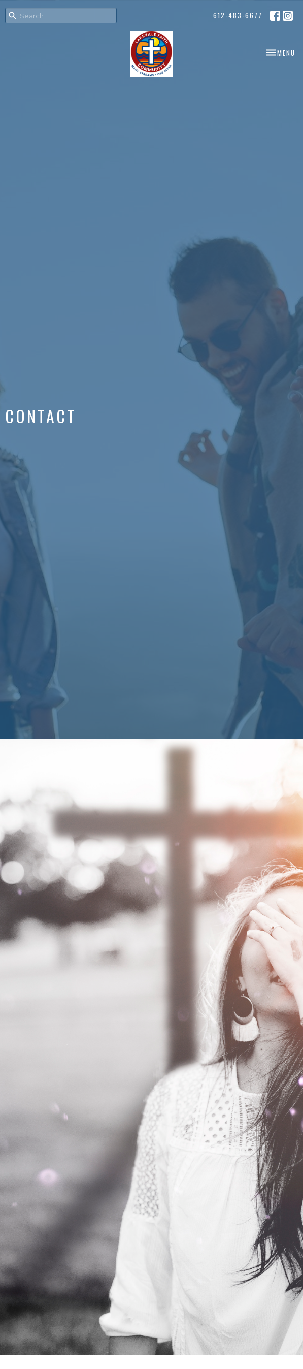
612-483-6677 (237, 15)
